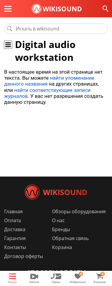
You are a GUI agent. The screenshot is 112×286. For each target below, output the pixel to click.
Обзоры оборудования (79, 211)
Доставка (14, 229)
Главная (13, 211)
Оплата (12, 220)
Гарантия (15, 238)
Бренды (61, 229)
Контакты (15, 247)
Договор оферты (23, 256)
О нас (58, 220)
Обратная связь (70, 238)
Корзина (62, 247)
